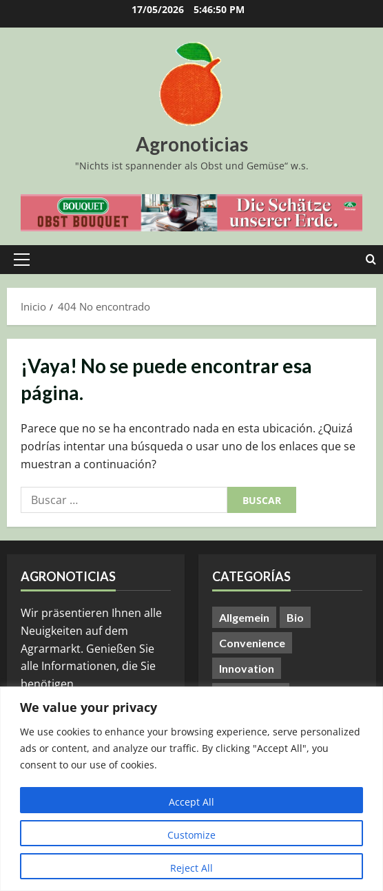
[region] (191, 788)
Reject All (191, 867)
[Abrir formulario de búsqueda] (371, 260)
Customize (191, 834)
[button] (22, 259)
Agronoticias (192, 144)
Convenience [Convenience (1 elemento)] (252, 642)
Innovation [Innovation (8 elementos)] (246, 668)
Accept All (191, 801)
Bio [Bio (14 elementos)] (295, 617)
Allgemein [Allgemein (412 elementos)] (244, 617)
